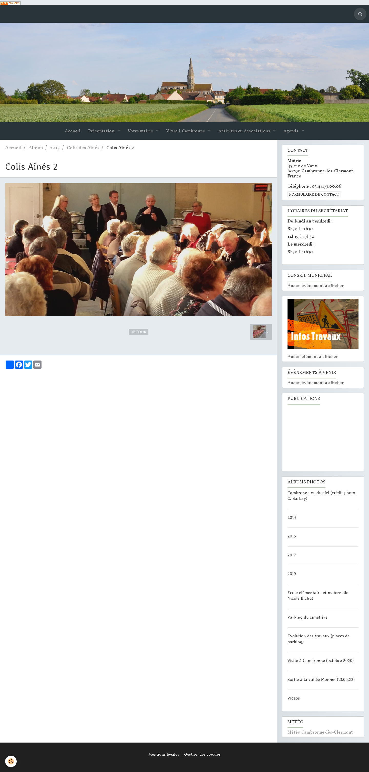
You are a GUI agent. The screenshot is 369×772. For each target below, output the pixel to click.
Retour (138, 332)
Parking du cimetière (307, 616)
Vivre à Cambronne (186, 130)
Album (35, 148)
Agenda (291, 130)
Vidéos (294, 698)
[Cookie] (11, 761)
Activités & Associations (244, 130)
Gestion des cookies (202, 754)
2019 (292, 573)
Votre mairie (141, 130)
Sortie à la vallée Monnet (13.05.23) (321, 679)
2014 (292, 517)
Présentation (101, 130)
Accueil (72, 130)
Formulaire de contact (314, 194)
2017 (292, 554)
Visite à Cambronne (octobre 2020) (321, 660)
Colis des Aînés (83, 148)
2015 (55, 148)
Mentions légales (163, 754)
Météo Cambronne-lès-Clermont (320, 732)
